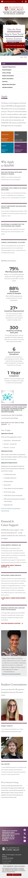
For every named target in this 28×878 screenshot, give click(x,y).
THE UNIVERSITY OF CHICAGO (8, 1)
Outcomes (4, 81)
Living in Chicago (6, 72)
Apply (3, 63)
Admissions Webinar (7, 87)
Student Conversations (8, 75)
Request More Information (9, 84)
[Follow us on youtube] (25, 841)
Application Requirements (9, 67)
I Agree (10, 874)
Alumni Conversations (7, 78)
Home (21, 57)
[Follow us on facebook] (25, 830)
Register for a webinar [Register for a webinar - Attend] (7, 148)
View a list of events (10, 459)
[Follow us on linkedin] (25, 838)
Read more (17, 874)
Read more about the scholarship (11, 674)
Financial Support (6, 70)
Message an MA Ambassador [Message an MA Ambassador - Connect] (20, 148)
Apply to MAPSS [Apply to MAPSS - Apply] (20, 136)
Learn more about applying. (14, 45)
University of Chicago (7, 858)
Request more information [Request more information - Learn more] (7, 136)
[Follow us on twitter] (25, 834)
